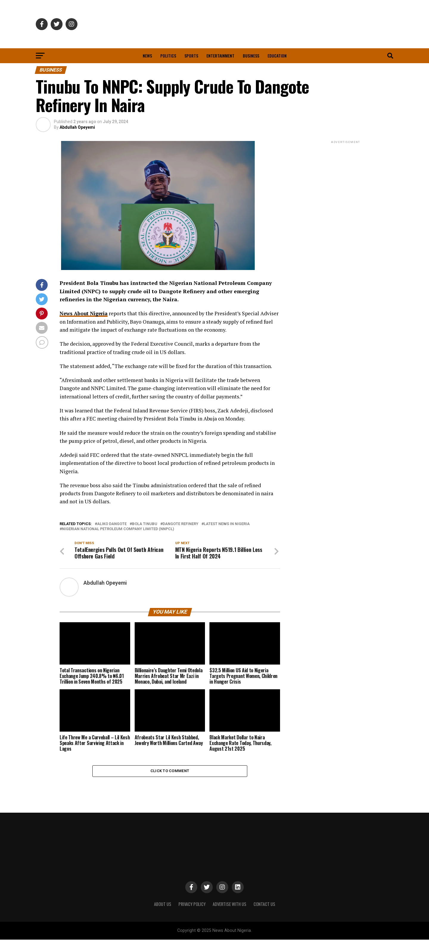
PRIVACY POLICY (192, 906)
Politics (168, 55)
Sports (191, 55)
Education (277, 55)
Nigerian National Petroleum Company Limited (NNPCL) (118, 529)
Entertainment (220, 55)
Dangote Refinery (180, 524)
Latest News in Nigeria (227, 524)
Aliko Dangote (112, 524)
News (147, 55)
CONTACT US (264, 906)
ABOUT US (162, 906)
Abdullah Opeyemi (77, 127)
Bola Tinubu (144, 524)
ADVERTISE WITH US (229, 906)
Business (251, 55)
